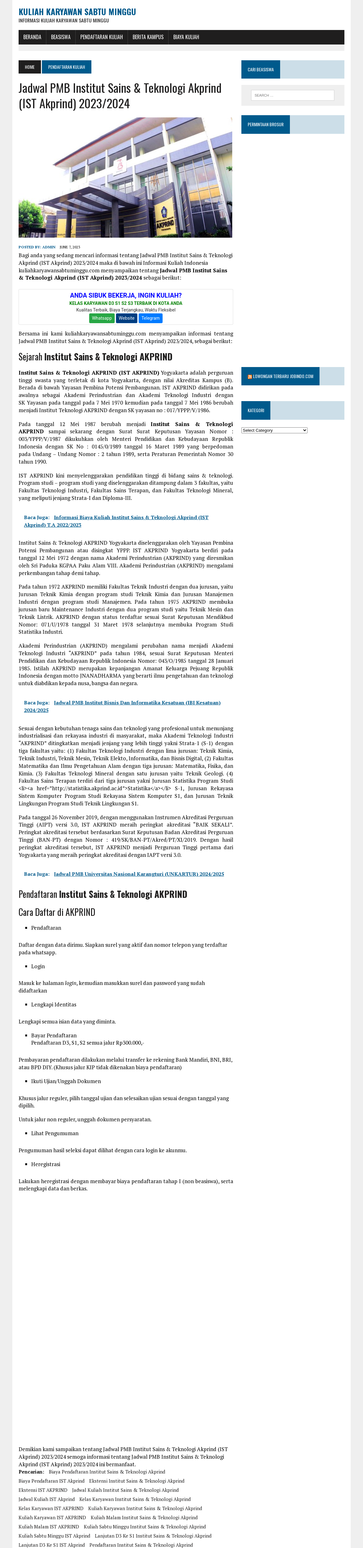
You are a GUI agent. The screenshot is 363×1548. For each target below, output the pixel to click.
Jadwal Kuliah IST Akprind (46, 1465)
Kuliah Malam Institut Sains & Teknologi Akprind (143, 1483)
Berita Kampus (147, 37)
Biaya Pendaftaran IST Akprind (51, 1447)
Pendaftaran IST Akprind (44, 1520)
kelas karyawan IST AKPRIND (50, 1474)
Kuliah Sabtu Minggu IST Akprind (54, 1501)
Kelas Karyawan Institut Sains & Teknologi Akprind (134, 1465)
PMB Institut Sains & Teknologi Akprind (159, 1529)
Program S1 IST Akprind (190, 1538)
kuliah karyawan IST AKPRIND (52, 1483)
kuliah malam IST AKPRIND (48, 1492)
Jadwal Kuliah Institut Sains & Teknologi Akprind (125, 1456)
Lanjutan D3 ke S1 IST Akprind (51, 1511)
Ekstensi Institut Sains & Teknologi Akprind (136, 1447)
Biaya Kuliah (186, 37)
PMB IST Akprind (36, 1538)
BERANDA (32, 37)
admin (48, 246)
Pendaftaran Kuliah (101, 37)
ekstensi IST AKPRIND (42, 1456)
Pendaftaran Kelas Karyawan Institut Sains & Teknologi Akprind (145, 1520)
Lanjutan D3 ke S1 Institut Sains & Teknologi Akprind (153, 1501)
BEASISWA (60, 37)
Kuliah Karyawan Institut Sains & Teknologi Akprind (145, 1474)
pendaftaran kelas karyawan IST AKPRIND (64, 1529)
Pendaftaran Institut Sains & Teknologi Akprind (141, 1511)
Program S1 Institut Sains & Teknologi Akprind (110, 1538)
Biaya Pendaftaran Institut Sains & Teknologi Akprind (107, 1437)
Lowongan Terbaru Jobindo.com (283, 359)
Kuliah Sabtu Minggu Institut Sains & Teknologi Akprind (144, 1492)
